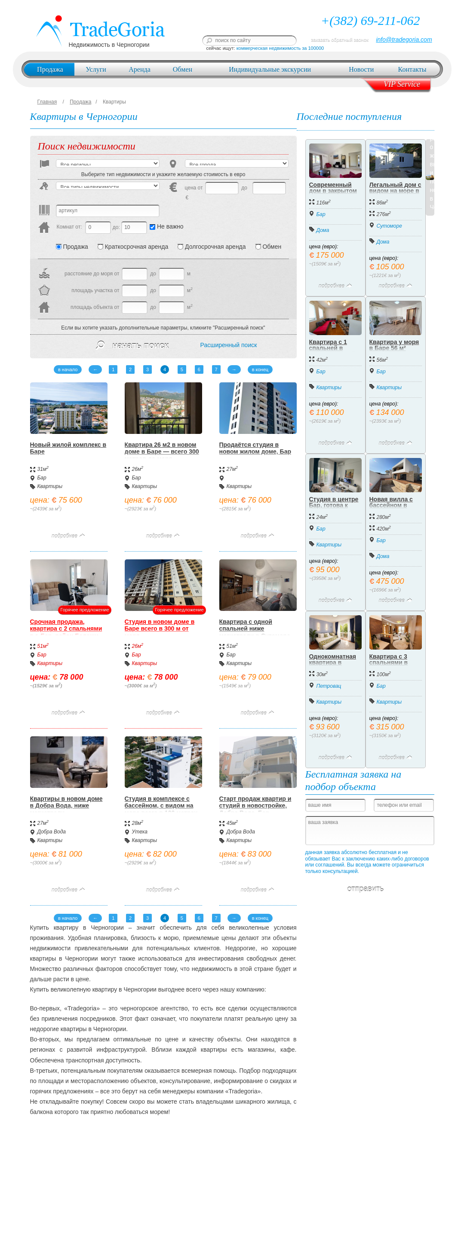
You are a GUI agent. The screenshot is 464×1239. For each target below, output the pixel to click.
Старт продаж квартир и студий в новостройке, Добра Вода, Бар (255, 806)
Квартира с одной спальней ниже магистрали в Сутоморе (254, 629)
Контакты (412, 69)
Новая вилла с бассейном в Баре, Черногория (391, 508)
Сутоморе (389, 226)
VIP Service (402, 84)
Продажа (50, 69)
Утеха (139, 832)
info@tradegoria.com (404, 39)
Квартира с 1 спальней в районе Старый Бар (332, 351)
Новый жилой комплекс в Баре (68, 448)
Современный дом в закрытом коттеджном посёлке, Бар (333, 194)
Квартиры (114, 102)
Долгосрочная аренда (212, 246)
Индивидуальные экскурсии (270, 69)
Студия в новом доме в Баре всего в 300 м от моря (160, 629)
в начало (67, 369)
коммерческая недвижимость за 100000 (280, 48)
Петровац (329, 686)
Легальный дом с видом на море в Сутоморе (395, 191)
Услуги (96, 69)
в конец (260, 369)
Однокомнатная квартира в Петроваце (332, 662)
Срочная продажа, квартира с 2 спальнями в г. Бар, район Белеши (66, 629)
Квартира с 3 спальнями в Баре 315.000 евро (388, 665)
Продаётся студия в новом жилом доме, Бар (255, 448)
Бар (41, 478)
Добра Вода (51, 832)
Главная (47, 102)
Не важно (167, 226)
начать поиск (132, 345)
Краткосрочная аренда (133, 246)
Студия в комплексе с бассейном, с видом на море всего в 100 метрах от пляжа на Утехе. (161, 809)
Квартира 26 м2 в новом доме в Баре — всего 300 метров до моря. (162, 452)
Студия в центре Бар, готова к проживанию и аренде (334, 508)
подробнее (68, 536)
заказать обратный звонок (339, 39)
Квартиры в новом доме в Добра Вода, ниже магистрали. (66, 806)
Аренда (139, 69)
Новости (361, 69)
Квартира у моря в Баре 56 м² (394, 345)
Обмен (182, 69)
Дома (323, 230)
